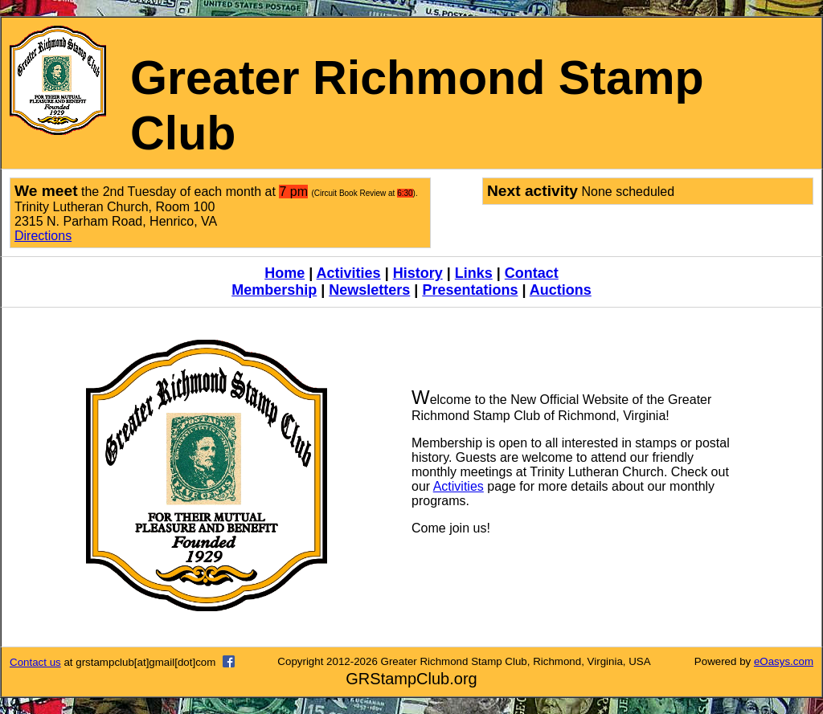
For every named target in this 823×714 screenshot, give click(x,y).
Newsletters (369, 290)
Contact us (35, 662)
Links (474, 273)
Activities (349, 273)
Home (284, 273)
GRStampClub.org (411, 678)
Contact (532, 273)
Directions (43, 236)
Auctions (561, 290)
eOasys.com (783, 661)
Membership (274, 290)
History (418, 273)
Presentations (470, 290)
